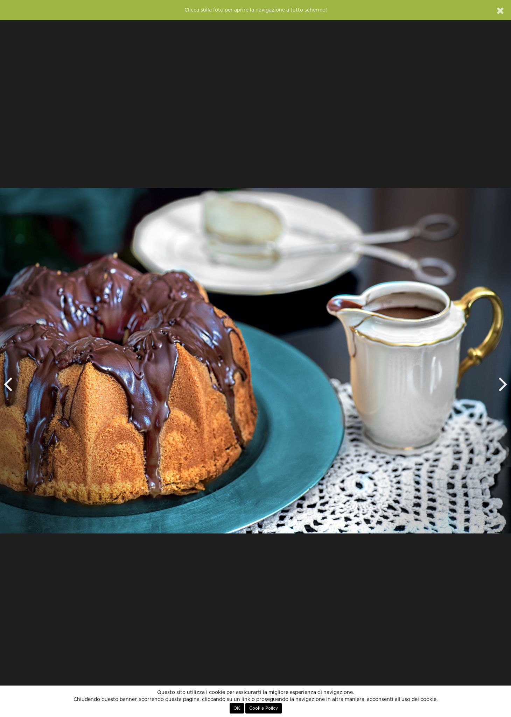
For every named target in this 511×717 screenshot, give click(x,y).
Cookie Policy (263, 708)
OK (236, 708)
